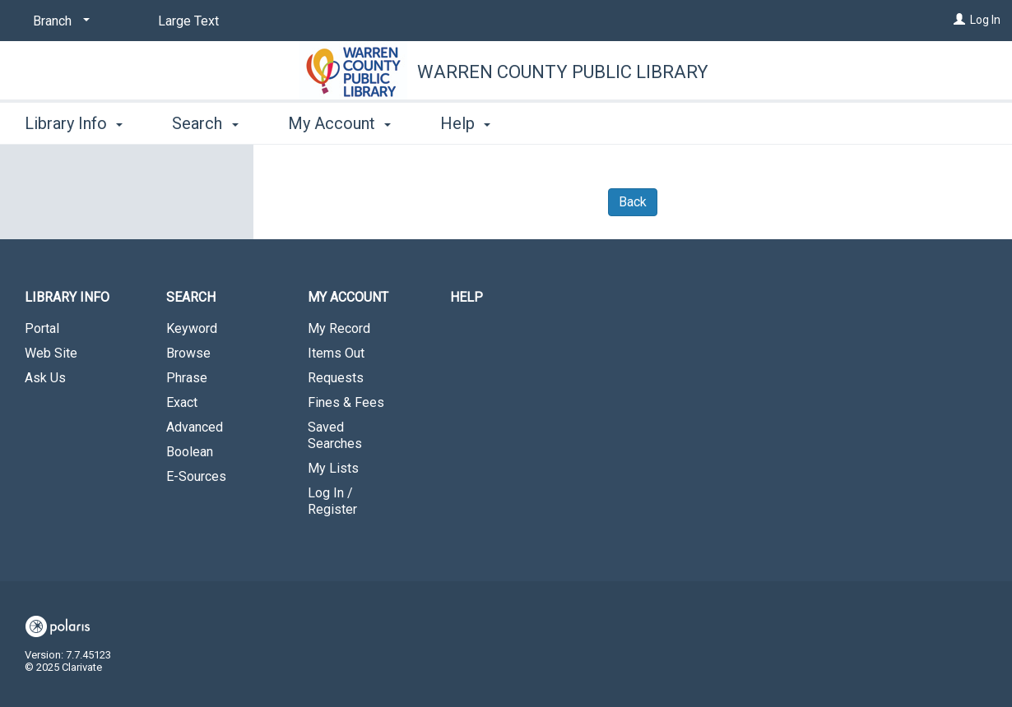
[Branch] (58, 21)
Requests (336, 378)
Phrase (186, 378)
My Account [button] (339, 123)
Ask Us (45, 378)
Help (466, 297)
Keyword (191, 328)
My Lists (333, 468)
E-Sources (196, 476)
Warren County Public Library (562, 72)
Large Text (188, 21)
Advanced (194, 427)
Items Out (336, 353)
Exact (181, 402)
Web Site (51, 353)
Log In (985, 19)
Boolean (189, 452)
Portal (42, 328)
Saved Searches (335, 435)
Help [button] (465, 123)
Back (633, 202)
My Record (339, 328)
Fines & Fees (346, 402)
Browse (188, 353)
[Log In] (959, 19)
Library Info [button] (74, 123)
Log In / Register (332, 501)
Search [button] (205, 123)
